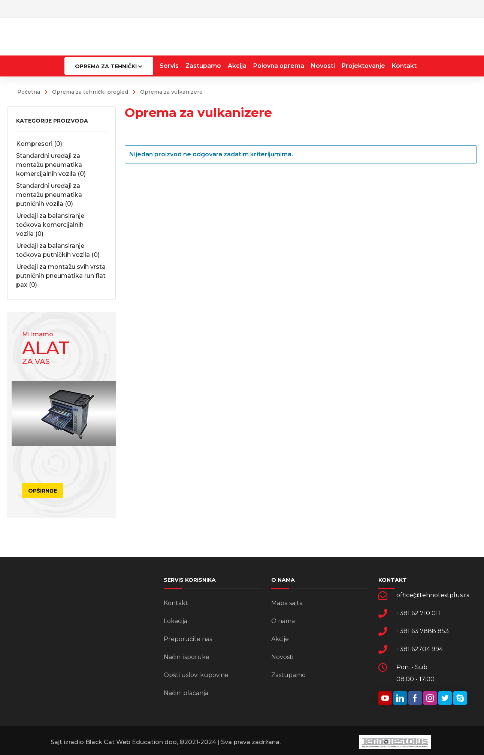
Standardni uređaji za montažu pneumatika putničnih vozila (49, 194)
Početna (28, 91)
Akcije (280, 639)
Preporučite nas (188, 639)
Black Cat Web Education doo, (131, 742)
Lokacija (175, 621)
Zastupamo (288, 675)
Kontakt (176, 603)
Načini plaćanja (186, 693)
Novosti (282, 657)
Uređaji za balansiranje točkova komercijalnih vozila (50, 224)
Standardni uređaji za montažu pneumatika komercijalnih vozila (51, 164)
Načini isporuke (186, 657)
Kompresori (39, 143)
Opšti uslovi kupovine (196, 675)
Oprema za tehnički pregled (90, 91)
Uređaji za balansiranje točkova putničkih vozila (58, 250)
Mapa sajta (287, 603)
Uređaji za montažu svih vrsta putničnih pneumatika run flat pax (61, 275)
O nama (283, 621)
